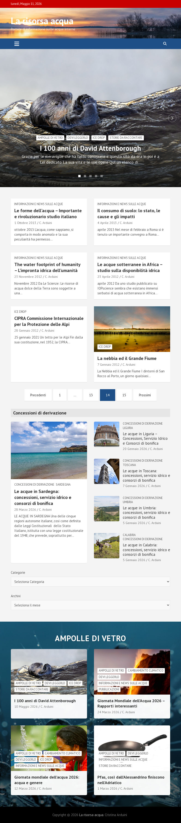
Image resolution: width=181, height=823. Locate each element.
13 (91, 395)
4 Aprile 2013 (107, 223)
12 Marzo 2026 (25, 788)
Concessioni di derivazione (34, 485)
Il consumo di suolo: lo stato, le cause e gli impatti (128, 214)
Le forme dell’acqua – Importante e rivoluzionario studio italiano (48, 214)
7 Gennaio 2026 (134, 486)
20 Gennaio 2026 (135, 449)
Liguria (128, 428)
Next (172, 118)
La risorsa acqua (42, 21)
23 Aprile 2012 (108, 277)
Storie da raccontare (126, 138)
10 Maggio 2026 (26, 706)
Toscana (129, 465)
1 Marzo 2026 (107, 788)
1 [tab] (79, 176)
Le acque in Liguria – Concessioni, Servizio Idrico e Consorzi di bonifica (145, 438)
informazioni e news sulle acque (38, 204)
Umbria (128, 502)
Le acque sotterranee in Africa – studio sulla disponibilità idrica (129, 267)
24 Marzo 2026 (108, 712)
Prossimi (145, 395)
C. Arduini (45, 223)
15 (124, 395)
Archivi (16, 596)
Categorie (18, 572)
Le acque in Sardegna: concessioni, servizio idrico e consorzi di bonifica (42, 497)
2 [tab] (85, 176)
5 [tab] (101, 176)
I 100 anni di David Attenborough (90, 148)
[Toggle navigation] (17, 43)
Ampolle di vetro (50, 138)
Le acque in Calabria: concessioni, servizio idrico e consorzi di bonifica (146, 549)
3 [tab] (90, 176)
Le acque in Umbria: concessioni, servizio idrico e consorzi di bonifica (146, 512)
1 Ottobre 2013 (25, 223)
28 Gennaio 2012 (26, 330)
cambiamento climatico (145, 670)
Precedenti (38, 395)
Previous (9, 118)
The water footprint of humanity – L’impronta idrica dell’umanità (47, 267)
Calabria (129, 535)
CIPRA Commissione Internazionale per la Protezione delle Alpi (49, 321)
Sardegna (63, 485)
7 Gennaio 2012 (108, 364)
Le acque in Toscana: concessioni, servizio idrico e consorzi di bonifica (146, 475)
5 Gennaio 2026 (134, 523)
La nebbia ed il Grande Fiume (127, 358)
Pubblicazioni (109, 689)
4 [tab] (96, 176)
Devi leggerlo (78, 138)
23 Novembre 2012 (28, 277)
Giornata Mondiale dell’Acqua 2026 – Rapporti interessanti (131, 703)
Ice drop (99, 138)
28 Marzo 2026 (25, 509)
